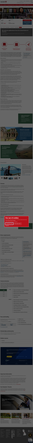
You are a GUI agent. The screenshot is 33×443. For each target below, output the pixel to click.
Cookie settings (7, 225)
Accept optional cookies (9, 223)
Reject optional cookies (17, 223)
